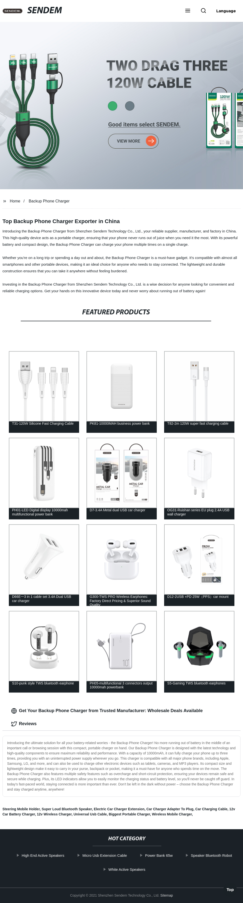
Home (15, 201)
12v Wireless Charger (54, 814)
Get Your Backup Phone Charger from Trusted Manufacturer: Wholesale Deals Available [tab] (107, 711)
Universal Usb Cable (90, 814)
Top (230, 888)
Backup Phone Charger (49, 201)
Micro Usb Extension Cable (109, 855)
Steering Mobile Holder (21, 809)
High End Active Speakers (48, 855)
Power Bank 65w (164, 855)
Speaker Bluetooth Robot (216, 855)
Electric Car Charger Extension (119, 809)
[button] (187, 11)
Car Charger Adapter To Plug (169, 809)
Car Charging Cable (211, 809)
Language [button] (226, 11)
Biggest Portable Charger (129, 814)
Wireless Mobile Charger (172, 814)
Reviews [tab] (24, 724)
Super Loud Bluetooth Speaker (67, 809)
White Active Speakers (132, 869)
